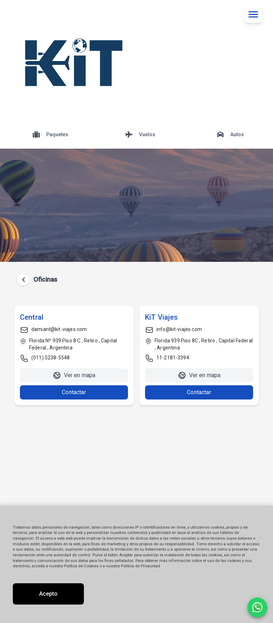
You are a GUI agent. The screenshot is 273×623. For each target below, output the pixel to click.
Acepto (48, 593)
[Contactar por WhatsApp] (257, 607)
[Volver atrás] (23, 279)
